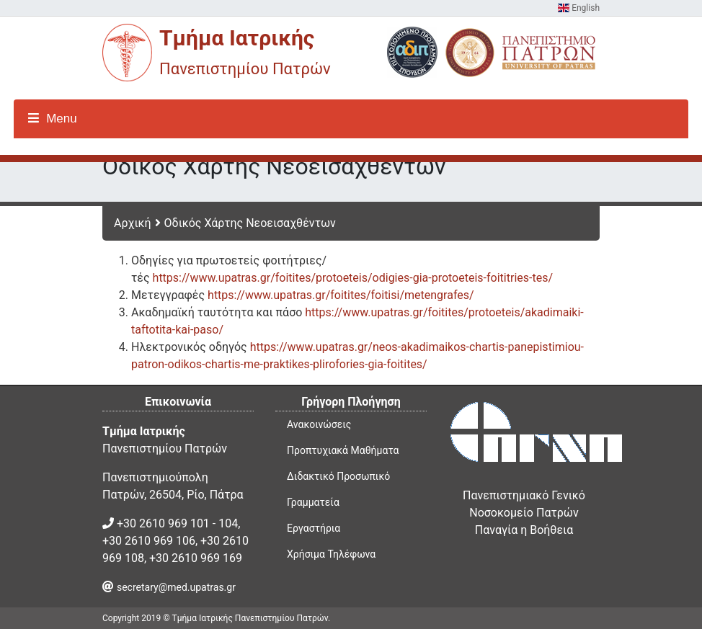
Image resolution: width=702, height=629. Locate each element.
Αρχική (132, 223)
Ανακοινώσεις (319, 424)
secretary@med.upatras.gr (176, 587)
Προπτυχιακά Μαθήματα (343, 450)
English (579, 8)
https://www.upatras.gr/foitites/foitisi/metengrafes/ (341, 295)
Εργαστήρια (313, 528)
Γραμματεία (313, 502)
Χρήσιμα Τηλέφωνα (331, 554)
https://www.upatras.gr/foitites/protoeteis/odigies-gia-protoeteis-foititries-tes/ (353, 278)
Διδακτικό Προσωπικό (338, 476)
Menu (52, 118)
